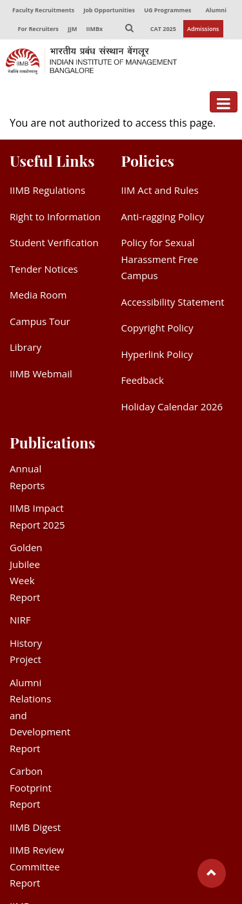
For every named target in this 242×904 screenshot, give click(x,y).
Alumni (216, 10)
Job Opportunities (109, 10)
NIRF (20, 619)
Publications (53, 442)
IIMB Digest (35, 827)
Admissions (203, 29)
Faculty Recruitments (43, 10)
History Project (26, 651)
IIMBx (94, 29)
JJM (72, 29)
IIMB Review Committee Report (37, 866)
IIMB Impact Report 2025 (37, 516)
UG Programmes (167, 10)
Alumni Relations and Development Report (40, 715)
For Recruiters (37, 29)
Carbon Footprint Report (31, 787)
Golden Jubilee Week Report (26, 572)
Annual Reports (27, 477)
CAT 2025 (163, 29)
